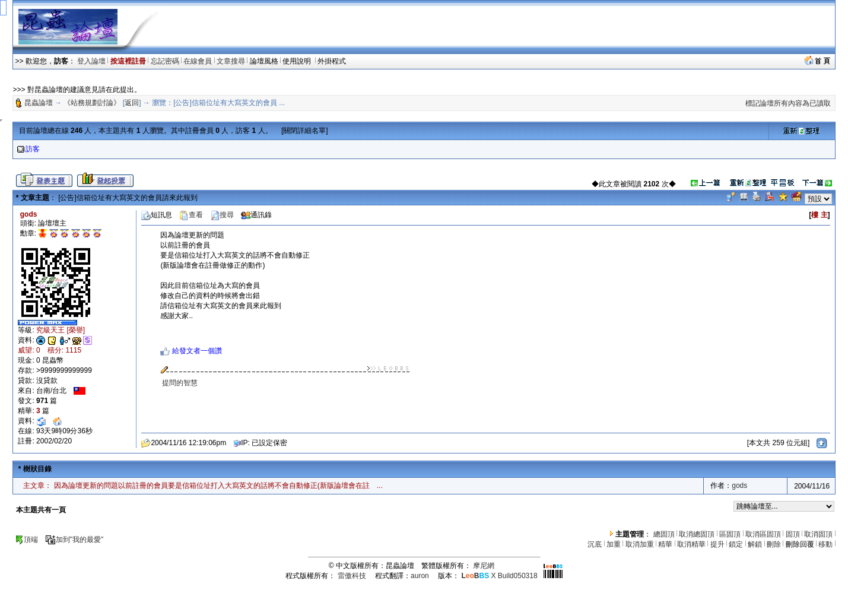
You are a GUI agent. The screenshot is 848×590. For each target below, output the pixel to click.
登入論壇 (91, 61)
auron (420, 576)
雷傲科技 (352, 576)
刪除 (774, 544)
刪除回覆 (800, 544)
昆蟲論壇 (38, 103)
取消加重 (639, 544)
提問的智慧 (180, 383)
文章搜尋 (231, 61)
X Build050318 (499, 576)
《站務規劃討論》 (91, 103)
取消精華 (691, 544)
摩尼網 (483, 566)
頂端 (26, 539)
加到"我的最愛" (74, 539)
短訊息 (156, 215)
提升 (717, 544)
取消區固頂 (763, 534)
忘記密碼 (165, 61)
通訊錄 (256, 215)
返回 (132, 103)
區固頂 (730, 534)
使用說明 (297, 61)
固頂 (793, 534)
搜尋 (222, 215)
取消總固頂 (696, 534)
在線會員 (197, 61)
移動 (825, 544)
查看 (191, 215)
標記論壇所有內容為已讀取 (788, 103)
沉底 (594, 544)
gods (739, 485)
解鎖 (755, 544)
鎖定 (736, 544)
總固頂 (664, 534)
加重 (613, 544)
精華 (665, 544)
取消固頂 (818, 534)
